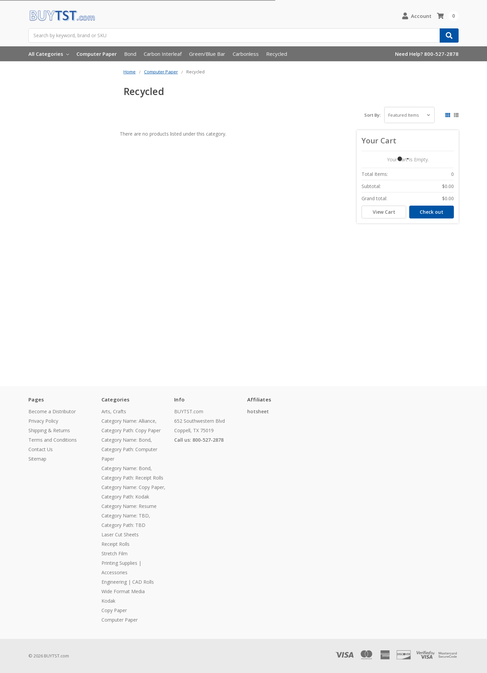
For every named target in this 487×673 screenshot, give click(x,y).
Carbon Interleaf (163, 53)
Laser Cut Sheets (120, 534)
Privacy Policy (43, 421)
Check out (431, 212)
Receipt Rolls (115, 544)
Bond (130, 53)
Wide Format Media (123, 591)
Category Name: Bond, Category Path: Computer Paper (129, 449)
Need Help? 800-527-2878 (427, 53)
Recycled (276, 53)
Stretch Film (114, 553)
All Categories (48, 53)
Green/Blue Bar (207, 53)
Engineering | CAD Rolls (127, 582)
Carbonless (246, 53)
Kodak (108, 601)
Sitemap (37, 459)
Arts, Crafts (113, 411)
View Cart (384, 212)
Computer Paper (96, 53)
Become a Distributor (52, 411)
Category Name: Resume (129, 506)
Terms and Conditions (52, 440)
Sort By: (372, 115)
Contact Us (40, 449)
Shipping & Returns (49, 430)
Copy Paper (114, 610)
